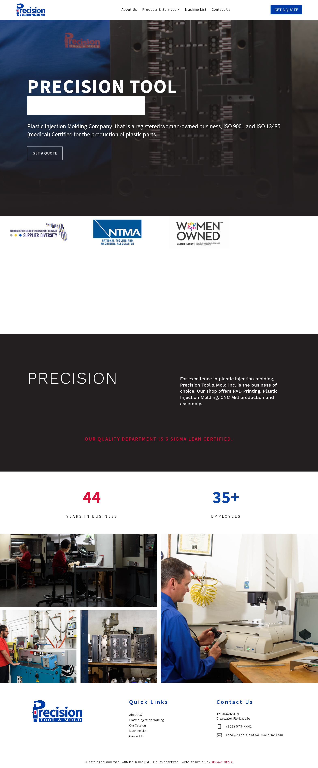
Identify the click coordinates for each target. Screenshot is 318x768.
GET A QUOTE (286, 9)
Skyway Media (222, 762)
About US (135, 715)
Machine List (195, 9)
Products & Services (159, 9)
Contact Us (221, 9)
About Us (129, 9)
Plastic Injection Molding (146, 720)
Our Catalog (137, 725)
